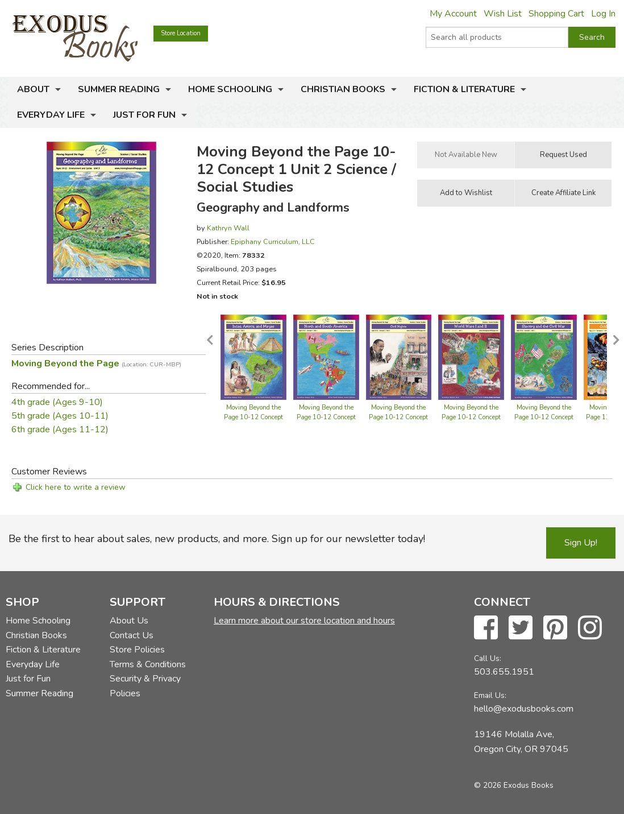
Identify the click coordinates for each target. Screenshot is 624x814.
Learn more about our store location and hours (304, 620)
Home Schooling (230, 89)
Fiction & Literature (464, 89)
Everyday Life (51, 115)
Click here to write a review (76, 487)
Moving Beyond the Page (96, 363)
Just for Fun (144, 115)
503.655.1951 (504, 672)
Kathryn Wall (228, 228)
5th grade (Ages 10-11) (60, 416)
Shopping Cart (556, 13)
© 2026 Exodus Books (514, 785)
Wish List (503, 13)
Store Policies (137, 649)
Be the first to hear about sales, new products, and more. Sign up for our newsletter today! (217, 539)
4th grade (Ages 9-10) (57, 402)
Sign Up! (580, 542)
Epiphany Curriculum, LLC (273, 241)
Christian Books (343, 89)
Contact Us (131, 635)
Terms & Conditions (148, 664)
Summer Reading (119, 89)
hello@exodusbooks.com (523, 709)
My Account (453, 13)
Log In (603, 13)
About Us (129, 620)
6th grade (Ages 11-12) (60, 429)
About (33, 89)
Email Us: (490, 695)
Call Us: (487, 658)
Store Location (181, 33)
